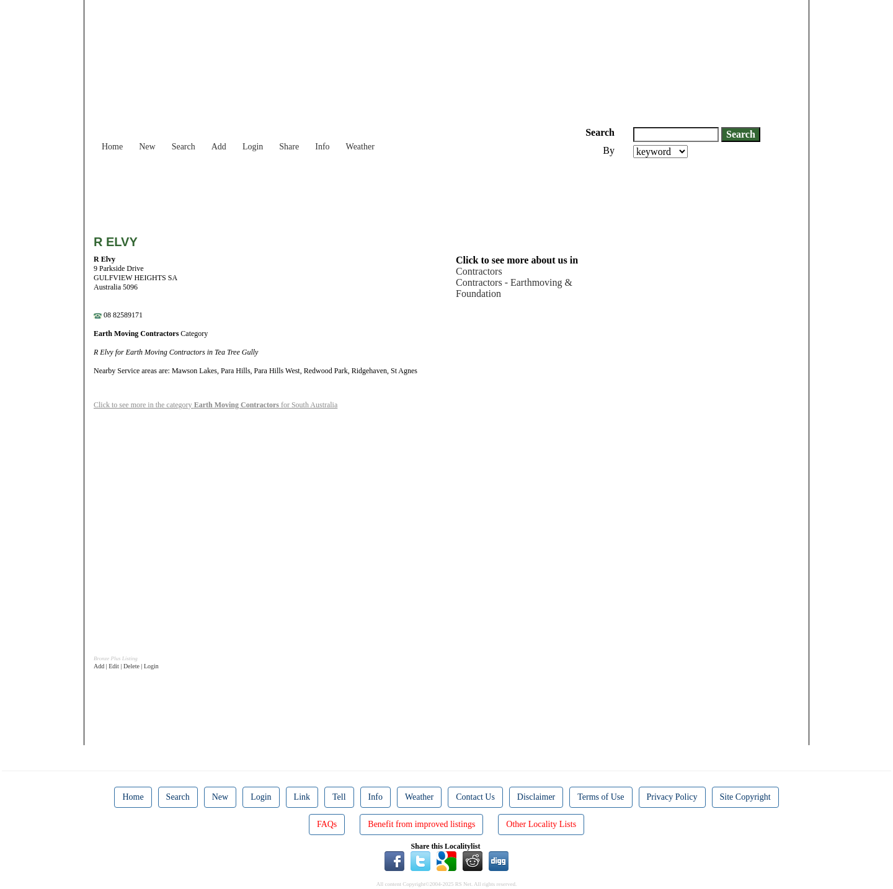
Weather (360, 146)
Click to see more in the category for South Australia (215, 404)
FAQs (327, 824)
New (147, 146)
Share (289, 146)
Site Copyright (745, 797)
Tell (339, 797)
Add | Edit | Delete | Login (126, 666)
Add (218, 146)
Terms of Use (600, 797)
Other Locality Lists (541, 824)
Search (183, 146)
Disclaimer (536, 797)
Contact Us (475, 797)
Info (322, 146)
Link (302, 797)
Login (252, 146)
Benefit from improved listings (421, 824)
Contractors (479, 271)
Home (112, 146)
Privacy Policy (672, 797)
